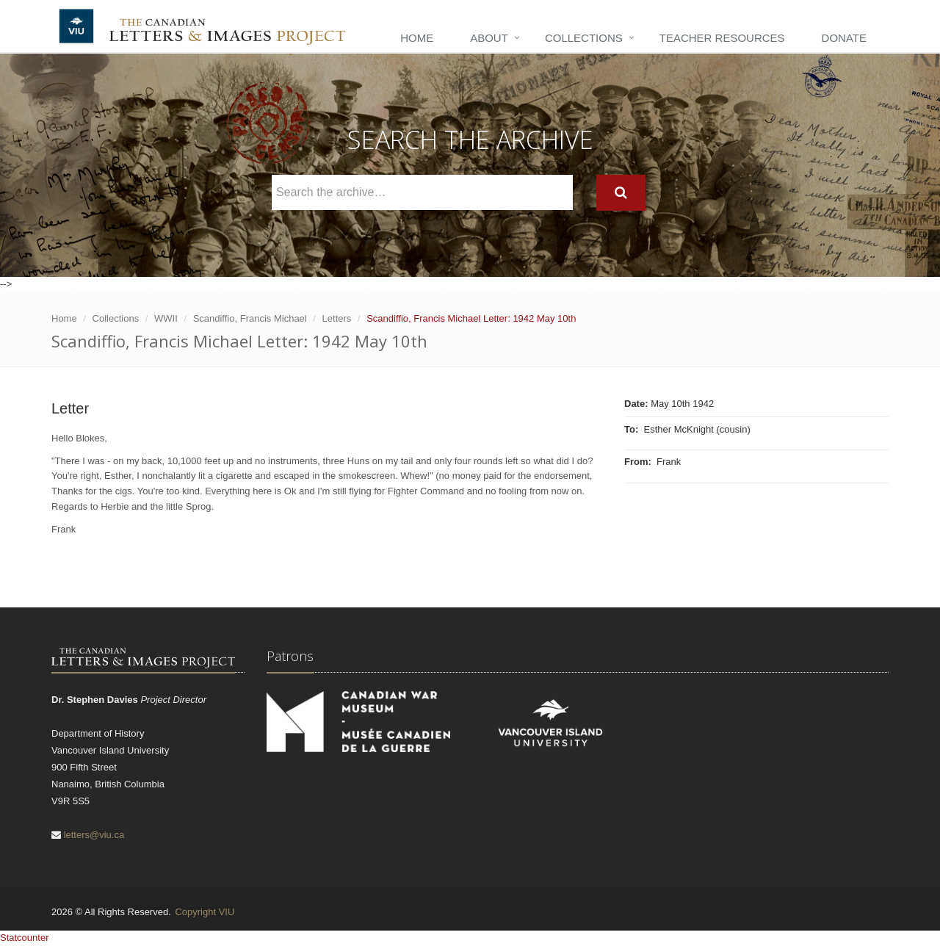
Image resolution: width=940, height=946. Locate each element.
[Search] (621, 193)
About (489, 38)
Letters (337, 318)
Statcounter (24, 937)
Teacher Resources (722, 38)
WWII (166, 318)
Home (416, 38)
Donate (844, 38)
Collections (584, 38)
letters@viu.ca (94, 834)
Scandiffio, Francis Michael (250, 318)
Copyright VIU (204, 911)
